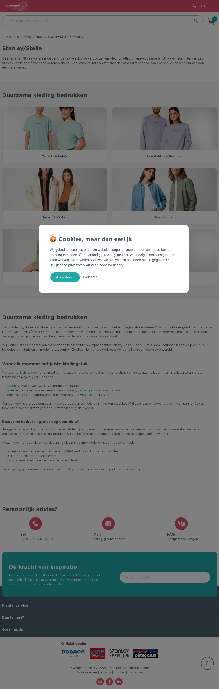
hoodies (83, 372)
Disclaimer (135, 672)
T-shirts (24, 372)
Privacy (105, 672)
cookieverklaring (111, 265)
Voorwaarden (87, 672)
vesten (99, 372)
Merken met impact (29, 37)
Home (6, 37)
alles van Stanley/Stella (65, 469)
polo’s (93, 390)
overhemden (112, 390)
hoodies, (71, 390)
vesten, (83, 390)
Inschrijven (192, 577)
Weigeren (90, 277)
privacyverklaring (81, 265)
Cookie (119, 672)
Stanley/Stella (58, 37)
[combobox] (96, 20)
